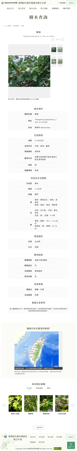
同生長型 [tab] (39, 388)
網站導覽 (62, 3)
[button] (53, 39)
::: (58, 3)
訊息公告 (10, 8)
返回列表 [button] (38, 427)
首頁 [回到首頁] (9, 26)
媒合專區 (44, 8)
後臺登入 (71, 3)
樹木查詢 (32, 8)
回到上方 (71, 445)
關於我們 (66, 8)
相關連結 (55, 8)
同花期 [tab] (29, 388)
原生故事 (21, 8)
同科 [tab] (48, 388)
